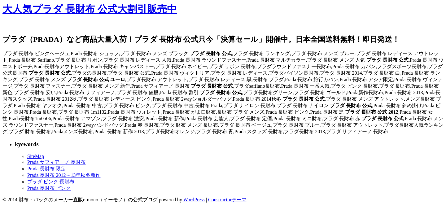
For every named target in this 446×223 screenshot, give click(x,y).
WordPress (194, 199)
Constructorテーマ (227, 199)
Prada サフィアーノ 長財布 (56, 162)
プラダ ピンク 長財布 (50, 181)
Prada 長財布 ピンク (49, 188)
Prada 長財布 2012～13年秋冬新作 (63, 175)
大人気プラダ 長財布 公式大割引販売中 (89, 9)
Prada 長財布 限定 (46, 168)
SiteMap (35, 156)
